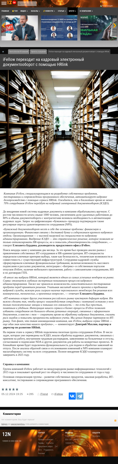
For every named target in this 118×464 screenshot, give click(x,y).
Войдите (4, 424)
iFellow (58, 394)
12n (6, 434)
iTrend (44, 394)
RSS (115, 420)
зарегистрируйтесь (18, 424)
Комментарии (12, 414)
